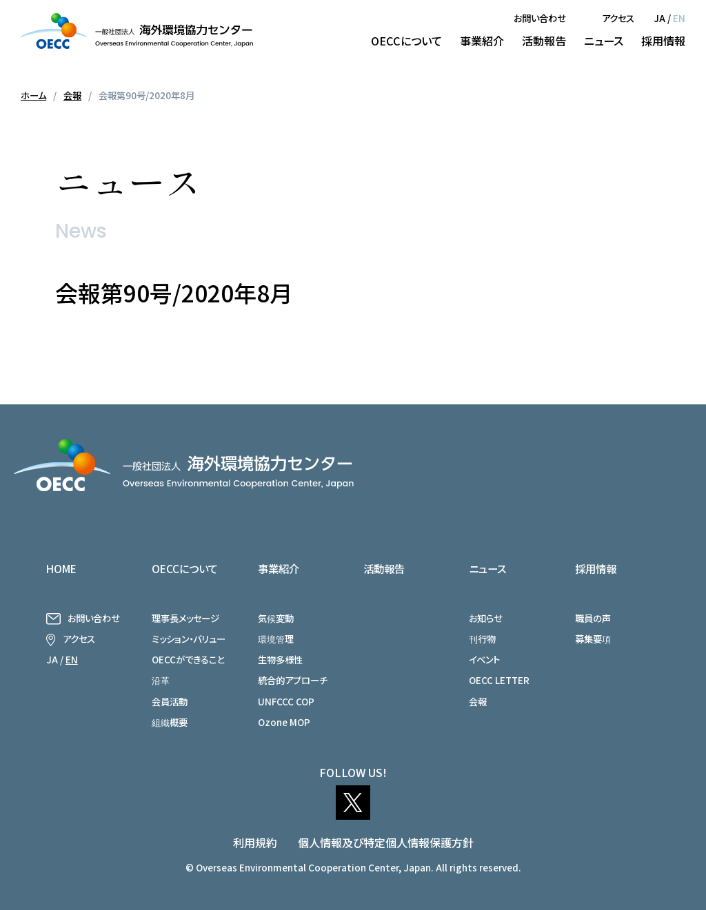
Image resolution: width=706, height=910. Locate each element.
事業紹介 (482, 40)
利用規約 (255, 842)
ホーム (33, 95)
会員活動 (170, 701)
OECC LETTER (499, 680)
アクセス (618, 18)
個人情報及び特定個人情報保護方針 (386, 842)
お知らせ (486, 618)
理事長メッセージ (185, 618)
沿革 (161, 680)
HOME (61, 568)
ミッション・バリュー (188, 638)
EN (679, 18)
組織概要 (170, 722)
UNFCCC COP (286, 701)
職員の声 (593, 618)
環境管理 (276, 638)
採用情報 (663, 40)
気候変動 (276, 618)
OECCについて (406, 40)
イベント (484, 659)
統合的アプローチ (292, 680)
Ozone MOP (284, 722)
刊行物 (482, 638)
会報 (72, 95)
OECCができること (188, 659)
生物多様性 (280, 659)
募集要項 (593, 638)
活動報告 (544, 40)
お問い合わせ (540, 18)
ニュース (603, 40)
